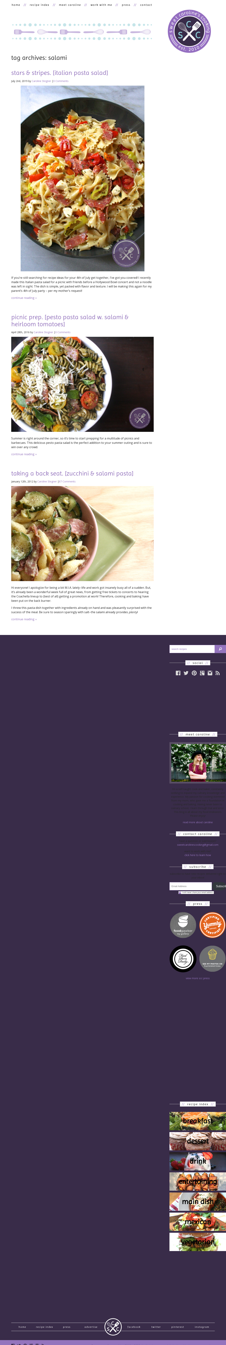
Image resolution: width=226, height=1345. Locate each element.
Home (22, 1327)
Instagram (202, 1327)
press (124, 5)
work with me (100, 5)
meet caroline (69, 5)
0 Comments (61, 81)
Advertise (91, 1327)
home (15, 5)
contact (144, 5)
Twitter (156, 1327)
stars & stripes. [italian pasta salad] (59, 73)
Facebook (134, 1327)
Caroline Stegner (41, 81)
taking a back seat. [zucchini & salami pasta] (72, 473)
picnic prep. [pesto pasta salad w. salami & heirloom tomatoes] (69, 321)
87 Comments (67, 481)
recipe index (39, 5)
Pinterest (177, 1327)
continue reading (24, 298)
